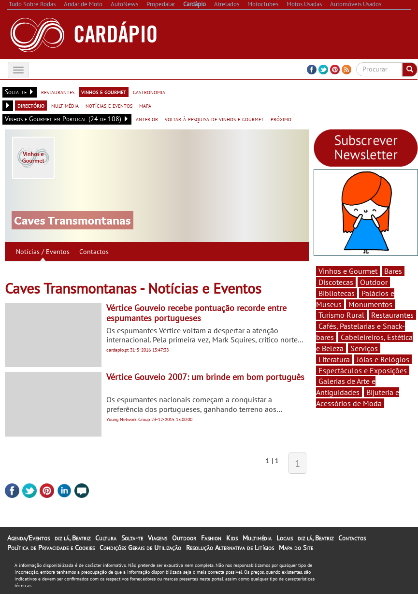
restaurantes (57, 91)
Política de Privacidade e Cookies (51, 547)
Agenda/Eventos (28, 538)
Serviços (364, 348)
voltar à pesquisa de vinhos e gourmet (214, 118)
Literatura (334, 359)
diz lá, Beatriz (72, 538)
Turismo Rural (341, 315)
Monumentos (370, 304)
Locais (284, 538)
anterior (147, 118)
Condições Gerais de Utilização (140, 547)
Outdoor (374, 282)
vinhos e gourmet (103, 91)
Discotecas (335, 282)
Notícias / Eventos (43, 251)
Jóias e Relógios (383, 359)
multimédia (65, 105)
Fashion (211, 538)
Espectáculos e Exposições (362, 370)
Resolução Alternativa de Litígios (230, 547)
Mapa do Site (296, 547)
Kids (232, 538)
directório (30, 105)
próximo (281, 118)
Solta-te (132, 538)
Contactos (94, 251)
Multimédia (257, 538)
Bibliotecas (336, 293)
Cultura (105, 538)
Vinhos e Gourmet (347, 271)
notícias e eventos (109, 105)
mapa (145, 105)
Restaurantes (392, 315)
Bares (393, 271)
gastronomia (149, 91)
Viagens (157, 538)
